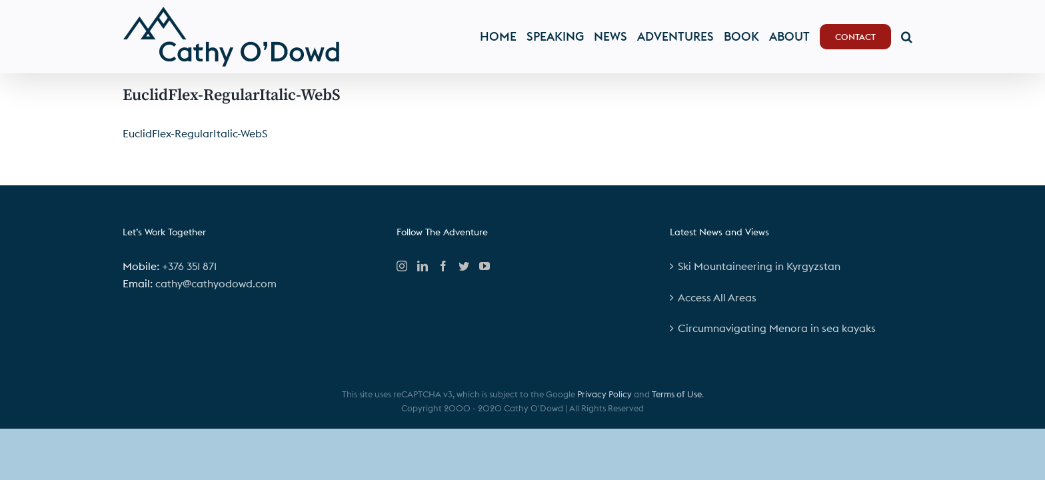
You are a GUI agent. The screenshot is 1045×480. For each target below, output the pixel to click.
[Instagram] (402, 266)
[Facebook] (443, 266)
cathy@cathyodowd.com (216, 283)
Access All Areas (717, 297)
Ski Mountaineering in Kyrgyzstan (759, 266)
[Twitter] (464, 266)
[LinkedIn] (422, 266)
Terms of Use (677, 394)
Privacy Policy (604, 394)
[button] (916, 36)
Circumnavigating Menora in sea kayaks (777, 328)
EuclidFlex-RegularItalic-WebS (195, 133)
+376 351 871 (189, 266)
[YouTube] (484, 266)
